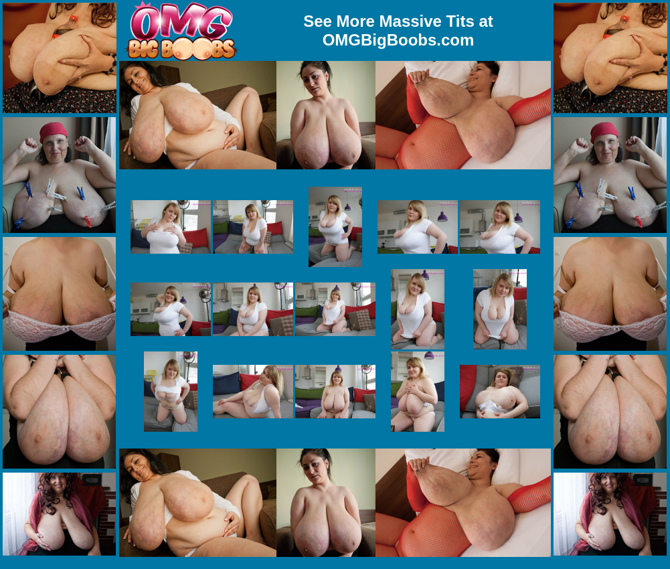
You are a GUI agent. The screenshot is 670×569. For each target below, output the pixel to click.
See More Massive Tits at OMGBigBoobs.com (398, 30)
